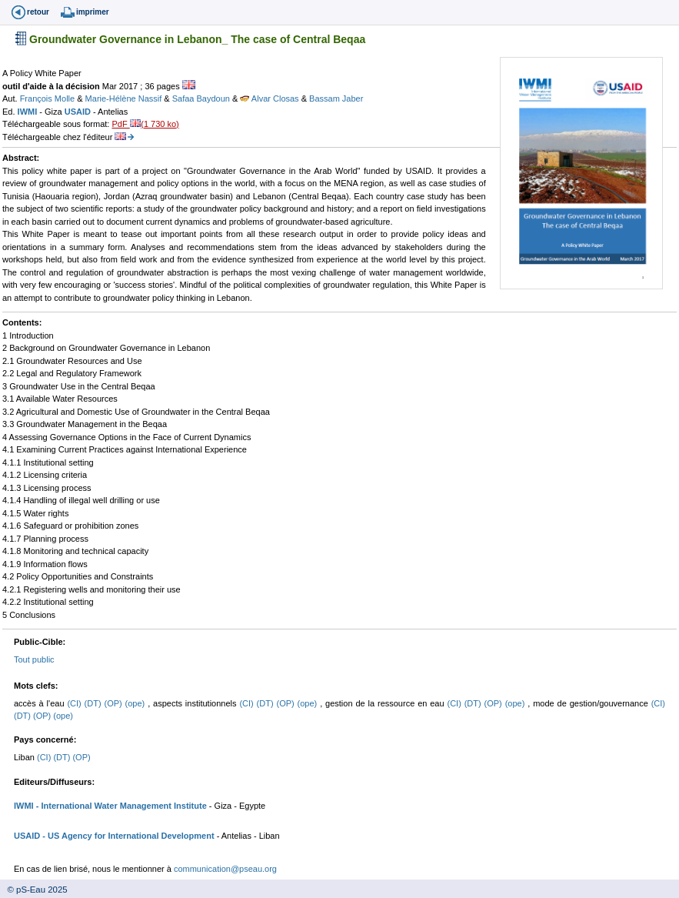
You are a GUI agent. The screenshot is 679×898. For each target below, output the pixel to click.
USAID (79, 111)
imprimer (92, 12)
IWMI (29, 111)
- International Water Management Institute (120, 805)
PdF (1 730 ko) (145, 124)
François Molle (49, 98)
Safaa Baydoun (202, 98)
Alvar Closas (270, 98)
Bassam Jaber (336, 98)
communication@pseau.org (225, 868)
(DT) (95, 703)
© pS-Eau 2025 (34, 889)
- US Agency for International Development (127, 835)
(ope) (136, 703)
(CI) (75, 703)
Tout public (34, 659)
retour (38, 12)
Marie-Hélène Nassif (125, 98)
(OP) (114, 703)
